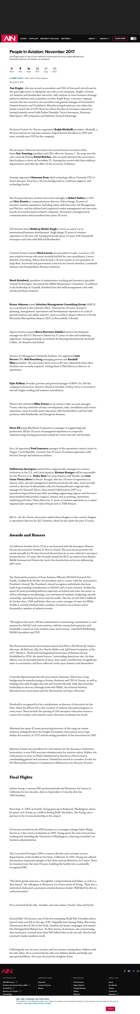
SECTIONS (69, 39)
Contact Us (113, 988)
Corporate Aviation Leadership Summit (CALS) (17, 994)
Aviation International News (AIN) (16, 982)
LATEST (23, 39)
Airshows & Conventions (83, 994)
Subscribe (120, 38)
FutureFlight (7, 991)
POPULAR (34, 39)
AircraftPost (9, 985)
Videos (76, 988)
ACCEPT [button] (110, 1009)
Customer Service (45, 982)
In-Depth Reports (80, 985)
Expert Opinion (79, 982)
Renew (40, 985)
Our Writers (113, 982)
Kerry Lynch (18, 78)
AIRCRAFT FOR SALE (51, 39)
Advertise (114, 991)
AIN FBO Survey (10, 979)
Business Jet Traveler (12, 988)
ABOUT (91, 39)
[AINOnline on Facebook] (125, 967)
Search (104, 39)
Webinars (77, 991)
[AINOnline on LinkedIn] (138, 967)
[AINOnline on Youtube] (129, 967)
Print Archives (79, 979)
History (111, 985)
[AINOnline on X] (133, 967)
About (111, 979)
